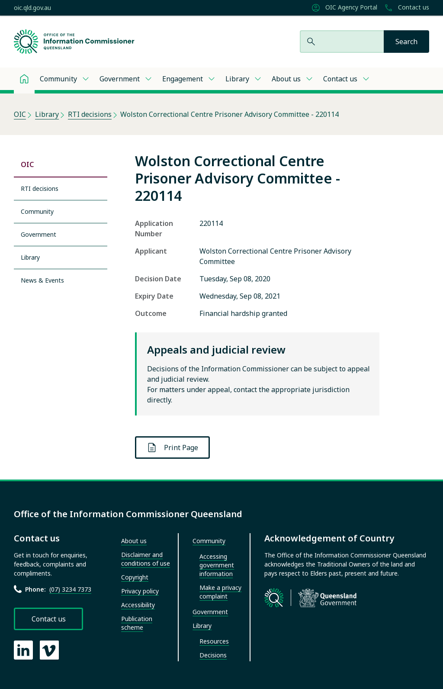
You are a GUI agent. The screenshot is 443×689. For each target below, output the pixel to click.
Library (237, 79)
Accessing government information (216, 565)
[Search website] (342, 41)
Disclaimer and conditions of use (145, 559)
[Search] (406, 41)
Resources (214, 641)
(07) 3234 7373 (70, 589)
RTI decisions (90, 114)
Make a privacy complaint (220, 591)
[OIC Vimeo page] (49, 650)
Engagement (182, 79)
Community (58, 79)
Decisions (213, 655)
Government (120, 79)
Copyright (134, 577)
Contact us (406, 7)
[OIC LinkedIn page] (23, 650)
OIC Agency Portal (344, 7)
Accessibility (138, 605)
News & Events (42, 280)
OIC (20, 114)
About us (286, 79)
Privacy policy (140, 591)
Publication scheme (136, 623)
